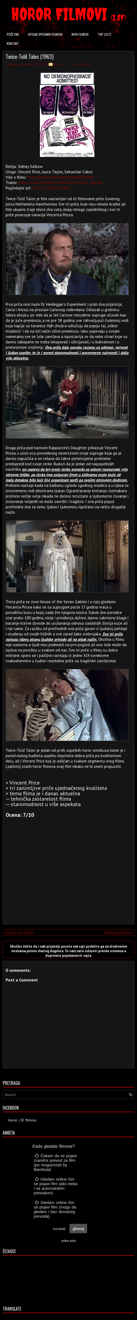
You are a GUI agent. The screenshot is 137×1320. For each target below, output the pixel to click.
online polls (68, 1240)
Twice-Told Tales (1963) (30, 56)
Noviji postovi (19, 932)
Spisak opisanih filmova (45, 34)
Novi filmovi (80, 34)
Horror (58, 64)
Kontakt (13, 43)
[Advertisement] (67, 882)
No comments (80, 64)
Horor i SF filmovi (22, 1120)
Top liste (104, 34)
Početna (13, 34)
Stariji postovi (118, 932)
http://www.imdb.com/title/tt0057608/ (61, 177)
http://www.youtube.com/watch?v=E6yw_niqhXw (61, 182)
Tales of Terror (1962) (51, 187)
